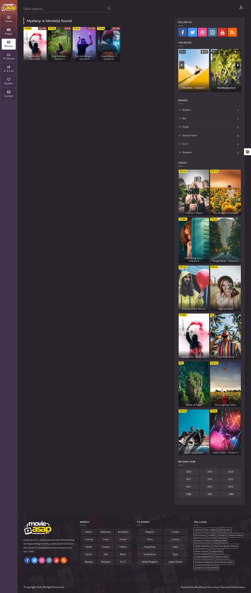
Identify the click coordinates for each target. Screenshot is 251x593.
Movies (9, 44)
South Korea (149, 554)
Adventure (106, 532)
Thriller (185, 127)
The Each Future (194, 213)
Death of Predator (194, 452)
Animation (123, 532)
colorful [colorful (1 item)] (198, 529)
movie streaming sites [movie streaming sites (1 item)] (216, 540)
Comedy (89, 539)
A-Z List (9, 69)
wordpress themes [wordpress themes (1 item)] (204, 562)
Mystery (89, 561)
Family (89, 547)
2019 (214, 52)
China (150, 539)
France (175, 539)
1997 (209, 494)
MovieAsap (213, 587)
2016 (209, 479)
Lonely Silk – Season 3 (35, 57)
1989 (230, 494)
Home (9, 19)
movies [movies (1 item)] (198, 540)
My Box (9, 81)
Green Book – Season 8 (108, 57)
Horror (88, 554)
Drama (123, 539)
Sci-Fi (185, 144)
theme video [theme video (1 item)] (222, 556)
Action (89, 532)
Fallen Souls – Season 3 (225, 452)
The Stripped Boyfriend (225, 213)
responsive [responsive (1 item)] (216, 551)
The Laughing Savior (226, 405)
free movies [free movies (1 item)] (225, 529)
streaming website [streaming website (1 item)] (204, 556)
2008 (188, 494)
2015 (230, 479)
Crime (106, 539)
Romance (187, 152)
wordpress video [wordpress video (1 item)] (224, 562)
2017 (188, 479)
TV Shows (9, 56)
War (184, 118)
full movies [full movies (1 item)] (200, 535)
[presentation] (181, 65)
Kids (106, 554)
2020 (188, 471)
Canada (175, 532)
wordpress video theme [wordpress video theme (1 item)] (206, 567)
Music (123, 554)
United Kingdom (150, 561)
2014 (188, 486)
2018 (230, 471)
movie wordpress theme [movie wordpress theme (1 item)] (225, 546)
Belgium (150, 532)
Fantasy (106, 547)
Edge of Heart (225, 309)
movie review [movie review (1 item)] (235, 535)
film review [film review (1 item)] (210, 529)
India (175, 547)
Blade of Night (193, 405)
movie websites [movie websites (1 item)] (202, 546)
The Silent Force (225, 357)
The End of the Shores (194, 309)
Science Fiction (189, 135)
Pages (9, 31)
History (123, 547)
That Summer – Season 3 (59, 57)
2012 (182, 52)
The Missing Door (226, 88)
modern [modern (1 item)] (222, 535)
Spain (175, 554)
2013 (209, 486)
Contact (9, 94)
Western (186, 110)
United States (175, 561)
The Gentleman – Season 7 (84, 57)
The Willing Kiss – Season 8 (193, 259)
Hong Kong (149, 547)
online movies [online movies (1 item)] (201, 551)
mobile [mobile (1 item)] (211, 535)
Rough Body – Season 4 (226, 261)
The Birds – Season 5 (193, 88)
